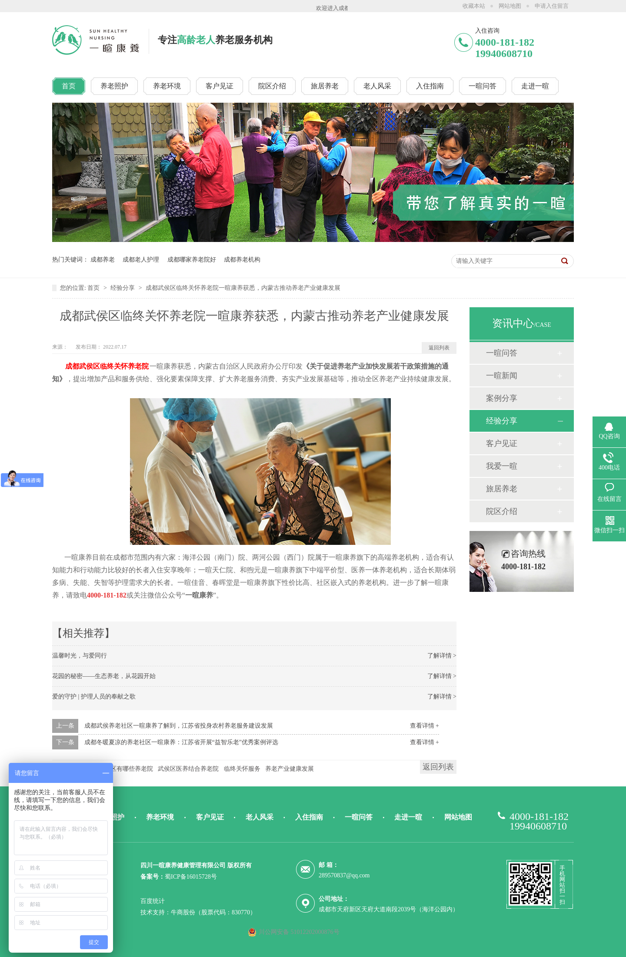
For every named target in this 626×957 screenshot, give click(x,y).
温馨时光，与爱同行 (79, 655)
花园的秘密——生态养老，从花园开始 (104, 676)
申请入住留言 (552, 6)
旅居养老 (501, 488)
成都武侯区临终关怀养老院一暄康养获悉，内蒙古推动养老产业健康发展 (243, 288)
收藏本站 (474, 6)
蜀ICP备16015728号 (191, 876)
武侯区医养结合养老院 (188, 769)
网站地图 (510, 6)
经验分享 (123, 288)
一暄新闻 (501, 375)
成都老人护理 (141, 259)
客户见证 (501, 443)
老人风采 (259, 817)
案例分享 (501, 398)
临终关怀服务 (242, 769)
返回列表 (439, 348)
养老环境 (160, 817)
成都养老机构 (242, 259)
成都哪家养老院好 (191, 259)
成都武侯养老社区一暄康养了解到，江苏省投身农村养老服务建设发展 (178, 725)
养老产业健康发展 (289, 769)
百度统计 (152, 901)
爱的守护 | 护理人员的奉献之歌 (94, 696)
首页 (94, 288)
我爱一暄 (501, 466)
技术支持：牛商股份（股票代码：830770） (198, 912)
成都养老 (102, 259)
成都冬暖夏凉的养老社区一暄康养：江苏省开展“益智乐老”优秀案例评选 (181, 742)
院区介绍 (501, 511)
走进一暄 (408, 817)
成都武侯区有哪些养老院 (119, 769)
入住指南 (309, 817)
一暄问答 (501, 353)
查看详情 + (424, 725)
